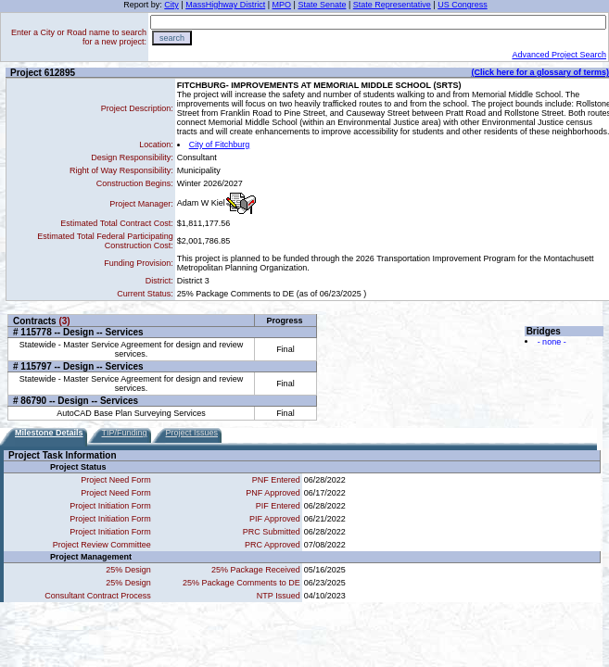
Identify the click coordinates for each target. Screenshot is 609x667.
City (171, 4)
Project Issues (192, 432)
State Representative (392, 4)
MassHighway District (225, 4)
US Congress (463, 4)
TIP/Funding (124, 432)
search (171, 38)
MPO (282, 4)
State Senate (322, 4)
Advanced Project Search (559, 54)
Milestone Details (49, 432)
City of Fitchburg (219, 144)
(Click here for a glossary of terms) (540, 72)
